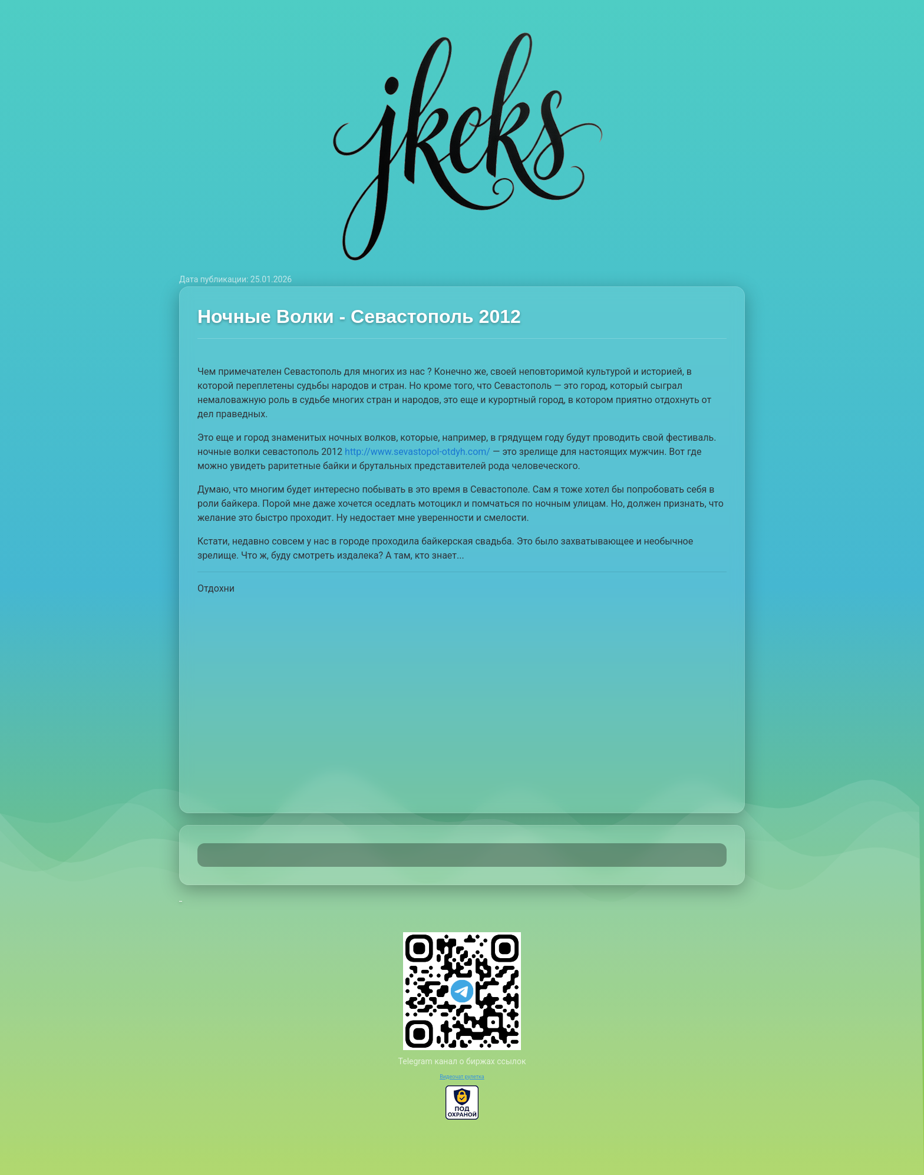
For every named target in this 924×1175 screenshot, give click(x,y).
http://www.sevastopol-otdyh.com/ (417, 451)
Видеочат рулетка (462, 1077)
